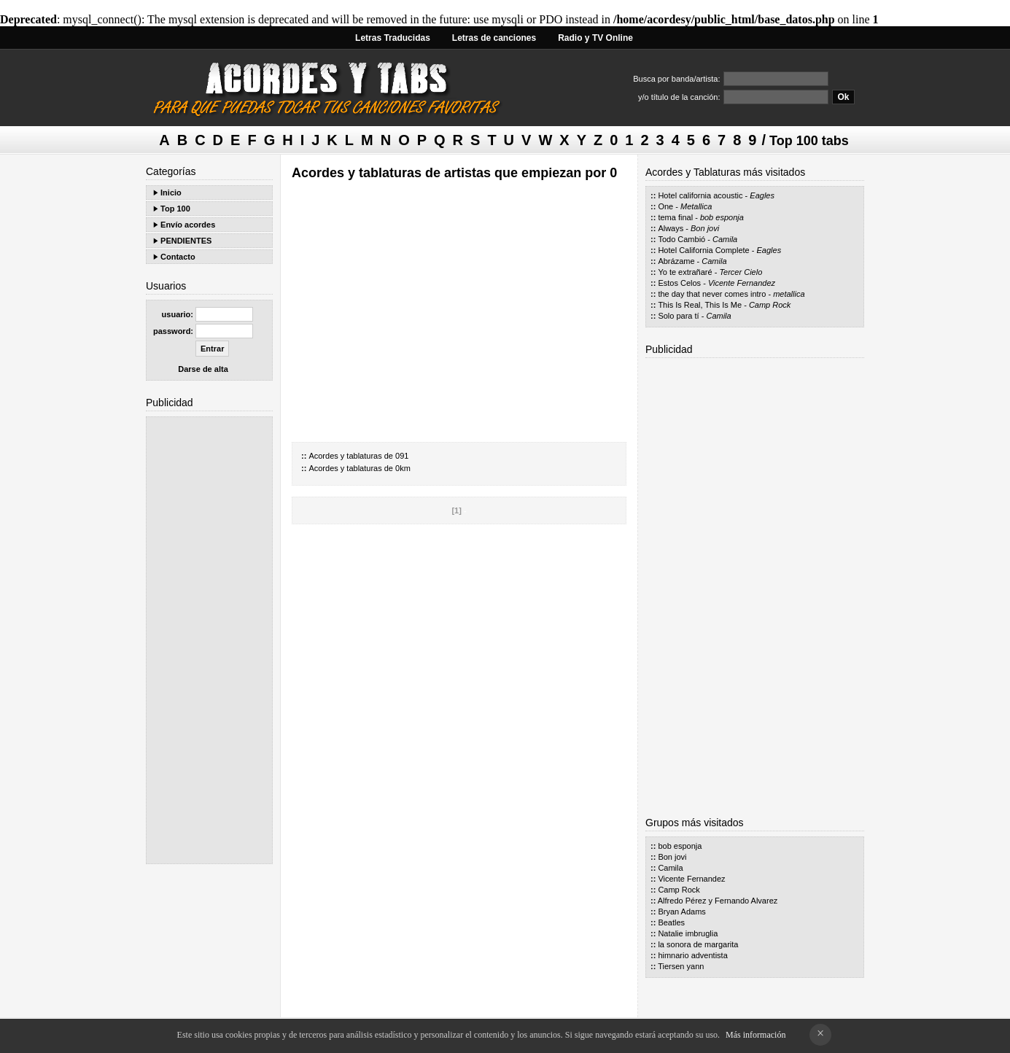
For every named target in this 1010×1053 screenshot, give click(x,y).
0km (403, 468)
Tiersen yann (681, 966)
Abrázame (676, 261)
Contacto (177, 256)
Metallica (696, 206)
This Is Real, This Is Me (700, 304)
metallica (788, 294)
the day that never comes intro (712, 294)
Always (670, 228)
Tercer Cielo (740, 272)
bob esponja (722, 217)
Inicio (171, 192)
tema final (675, 217)
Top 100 (175, 208)
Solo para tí (678, 315)
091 (401, 455)
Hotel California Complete (703, 250)
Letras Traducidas (392, 38)
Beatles (671, 922)
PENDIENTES (185, 240)
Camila (724, 239)
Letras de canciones (494, 38)
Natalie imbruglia (688, 933)
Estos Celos (679, 283)
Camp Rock (769, 304)
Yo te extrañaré (685, 272)
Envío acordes (187, 224)
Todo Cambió (681, 239)
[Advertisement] (209, 640)
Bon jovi (705, 228)
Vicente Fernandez (741, 283)
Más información (755, 1035)
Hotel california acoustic (700, 195)
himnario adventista (692, 955)
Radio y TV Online (595, 38)
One (665, 206)
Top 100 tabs (809, 140)
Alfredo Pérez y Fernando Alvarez (717, 900)
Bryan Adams (681, 911)
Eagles (762, 195)
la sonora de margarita (698, 944)
